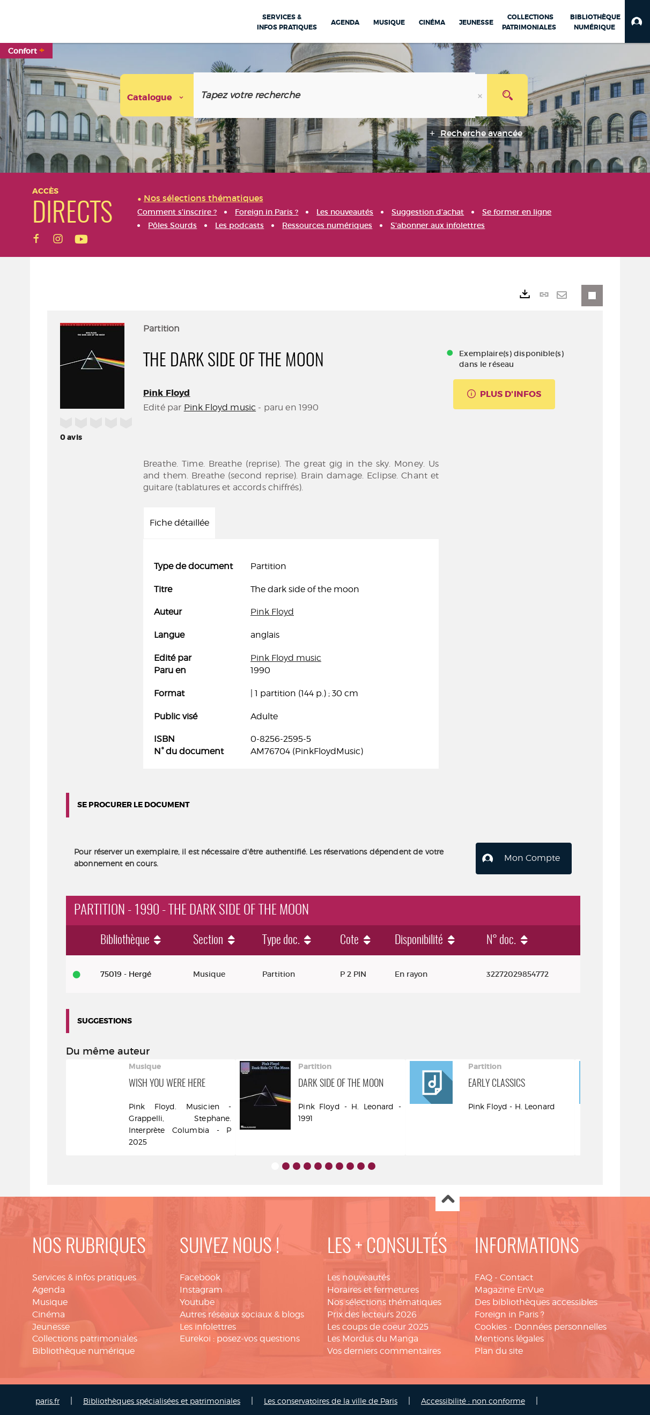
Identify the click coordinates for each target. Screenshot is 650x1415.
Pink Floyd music (220, 407)
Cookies (491, 1323)
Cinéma (48, 1311)
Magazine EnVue (509, 1286)
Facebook (200, 1274)
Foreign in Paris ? (509, 1311)
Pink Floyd (166, 393)
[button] (637, 21)
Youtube (197, 1299)
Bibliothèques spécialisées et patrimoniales (161, 1397)
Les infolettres (208, 1323)
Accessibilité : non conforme (473, 1397)
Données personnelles (560, 1323)
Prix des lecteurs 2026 (372, 1311)
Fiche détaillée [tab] (179, 523)
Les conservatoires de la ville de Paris (330, 1397)
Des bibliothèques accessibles (536, 1299)
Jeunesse (51, 1323)
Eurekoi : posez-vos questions (240, 1335)
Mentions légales (509, 1335)
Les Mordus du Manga (372, 1335)
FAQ (483, 1274)
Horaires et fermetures (373, 1286)
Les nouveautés (358, 1274)
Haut (447, 1196)
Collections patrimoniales (84, 1335)
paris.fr (47, 1397)
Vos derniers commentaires (384, 1348)
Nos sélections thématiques (384, 1299)
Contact (516, 1274)
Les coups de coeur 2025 (378, 1323)
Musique (50, 1299)
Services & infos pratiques (84, 1274)
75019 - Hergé (125, 971)
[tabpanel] (291, 659)
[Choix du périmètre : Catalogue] (157, 95)
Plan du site (499, 1348)
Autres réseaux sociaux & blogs (242, 1311)
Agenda (48, 1286)
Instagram (201, 1286)
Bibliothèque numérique (83, 1348)
